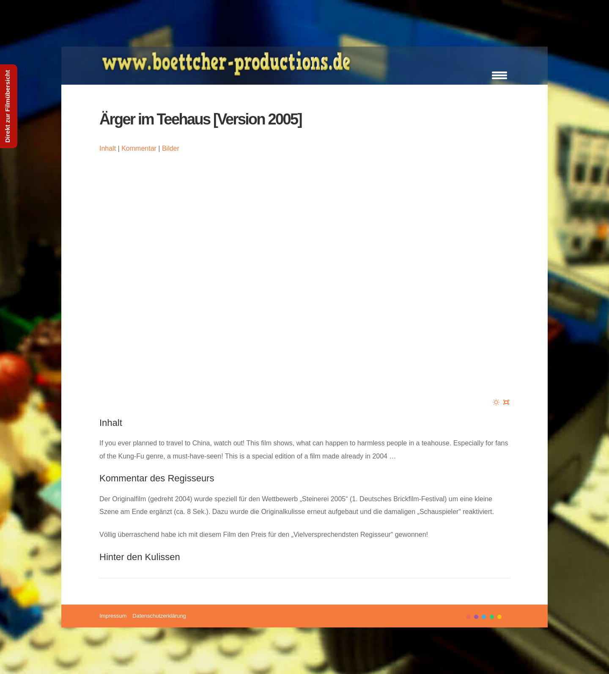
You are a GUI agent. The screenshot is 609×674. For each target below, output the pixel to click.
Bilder (170, 148)
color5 (499, 617)
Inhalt (107, 148)
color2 (476, 617)
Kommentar (138, 148)
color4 (492, 617)
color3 (484, 617)
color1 (468, 617)
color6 (507, 617)
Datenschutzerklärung (159, 616)
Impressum (112, 616)
